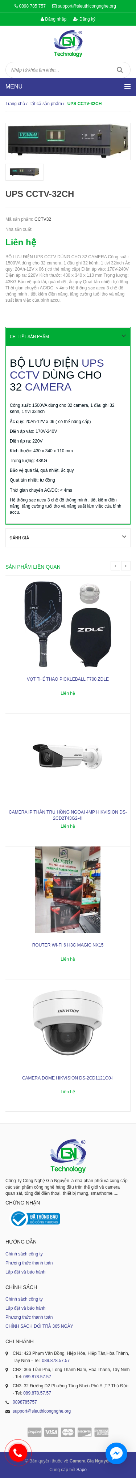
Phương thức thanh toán (29, 1262)
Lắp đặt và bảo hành (25, 1271)
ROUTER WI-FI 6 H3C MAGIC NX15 (68, 944)
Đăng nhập (53, 19)
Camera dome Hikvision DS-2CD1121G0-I (68, 1077)
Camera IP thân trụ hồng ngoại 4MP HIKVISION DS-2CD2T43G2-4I (68, 814)
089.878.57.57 (56, 1360)
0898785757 (25, 1401)
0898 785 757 (32, 6)
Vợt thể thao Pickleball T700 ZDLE (68, 678)
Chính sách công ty (24, 1253)
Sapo (82, 1469)
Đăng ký (84, 19)
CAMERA (48, 387)
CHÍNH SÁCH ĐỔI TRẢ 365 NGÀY (39, 1325)
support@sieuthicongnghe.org (87, 6)
